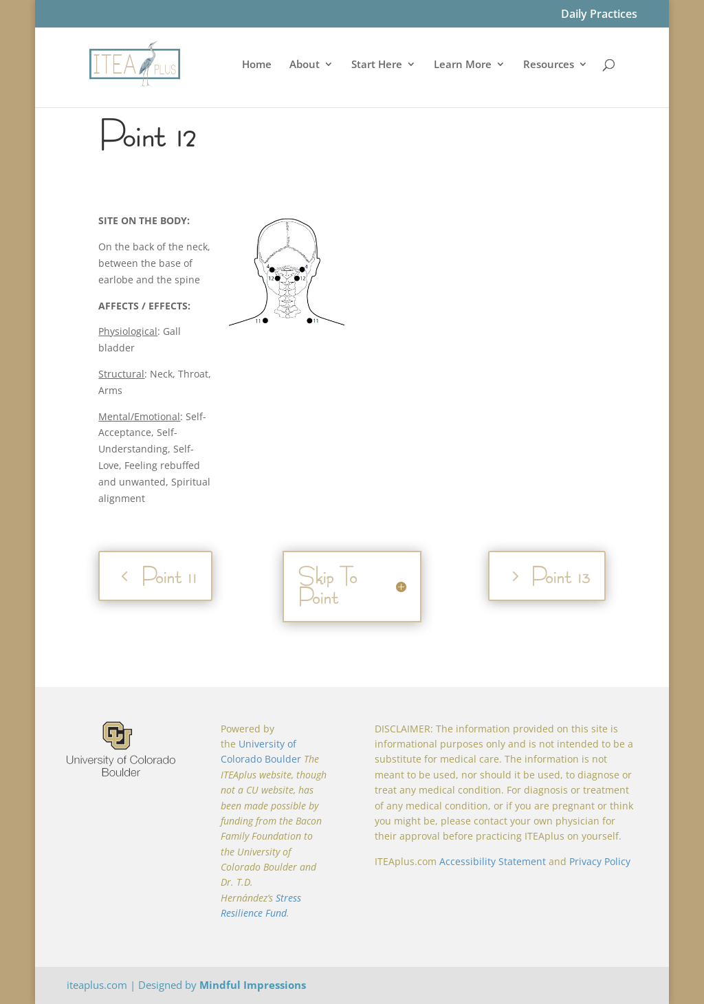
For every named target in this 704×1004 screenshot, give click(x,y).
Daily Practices (599, 14)
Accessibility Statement (492, 861)
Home (257, 65)
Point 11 (169, 576)
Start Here (376, 65)
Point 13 (560, 576)
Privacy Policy (599, 861)
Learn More (463, 65)
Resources (548, 65)
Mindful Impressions (252, 985)
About (304, 65)
